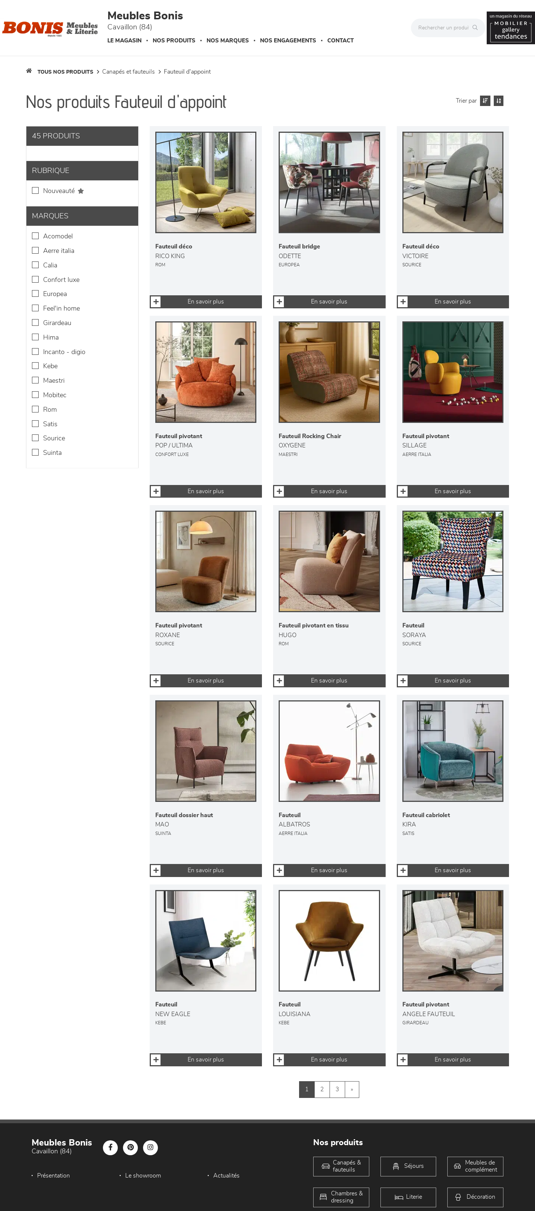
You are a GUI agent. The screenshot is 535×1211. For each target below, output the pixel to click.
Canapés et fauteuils (128, 72)
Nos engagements (288, 41)
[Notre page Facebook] (110, 1147)
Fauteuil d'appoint (187, 72)
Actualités (226, 1176)
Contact (340, 41)
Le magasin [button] (124, 41)
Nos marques (228, 41)
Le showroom (143, 1176)
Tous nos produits (65, 72)
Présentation (53, 1176)
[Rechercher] (477, 28)
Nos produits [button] (174, 41)
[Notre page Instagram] (150, 1147)
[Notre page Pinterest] (130, 1147)
